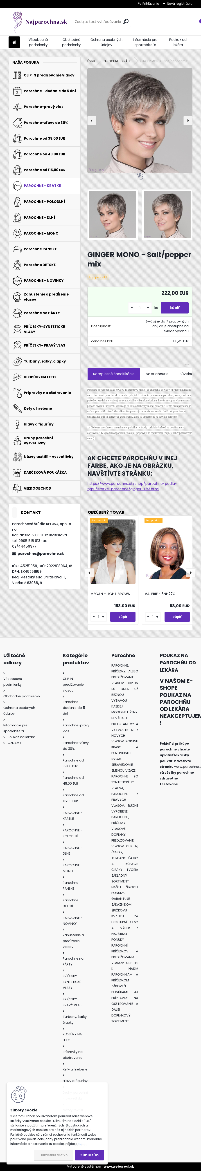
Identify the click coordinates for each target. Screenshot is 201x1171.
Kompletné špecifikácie (114, 373)
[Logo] (39, 22)
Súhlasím (89, 1155)
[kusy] (140, 308)
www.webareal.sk (119, 1166)
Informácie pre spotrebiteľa (145, 42)
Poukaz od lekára (178, 42)
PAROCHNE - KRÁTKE (117, 61)
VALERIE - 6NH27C (160, 593)
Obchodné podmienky (71, 42)
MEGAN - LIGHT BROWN (110, 593)
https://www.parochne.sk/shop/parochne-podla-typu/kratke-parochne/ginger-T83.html (132, 486)
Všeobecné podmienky (38, 42)
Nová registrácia (179, 3)
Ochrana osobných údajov (106, 42)
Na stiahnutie (157, 373)
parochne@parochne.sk (41, 553)
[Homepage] (14, 42)
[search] (126, 21)
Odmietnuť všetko (53, 1155)
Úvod (91, 61)
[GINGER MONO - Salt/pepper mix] (140, 120)
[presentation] (91, 120)
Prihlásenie (150, 3)
